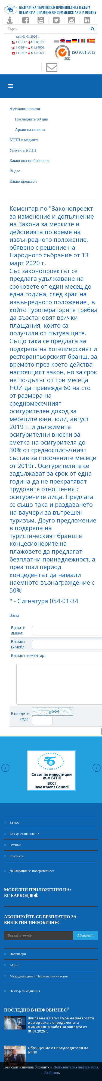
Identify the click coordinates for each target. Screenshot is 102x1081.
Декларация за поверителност (29, 871)
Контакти (14, 856)
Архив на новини (30, 129)
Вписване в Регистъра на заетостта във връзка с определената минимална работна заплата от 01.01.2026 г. (61, 1025)
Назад (14, 615)
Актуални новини (25, 109)
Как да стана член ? (21, 834)
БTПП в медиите (24, 140)
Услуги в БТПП (23, 150)
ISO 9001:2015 (74, 52)
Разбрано (51, 1073)
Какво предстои (23, 181)
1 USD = (28, 42)
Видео (15, 171)
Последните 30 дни (31, 119)
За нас (11, 822)
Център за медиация (22, 991)
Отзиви (12, 845)
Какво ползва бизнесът (29, 160)
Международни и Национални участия (36, 976)
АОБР (11, 965)
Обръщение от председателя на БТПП (58, 1050)
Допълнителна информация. (76, 1067)
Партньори (15, 954)
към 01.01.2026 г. (27, 36)
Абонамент (85, 935)
